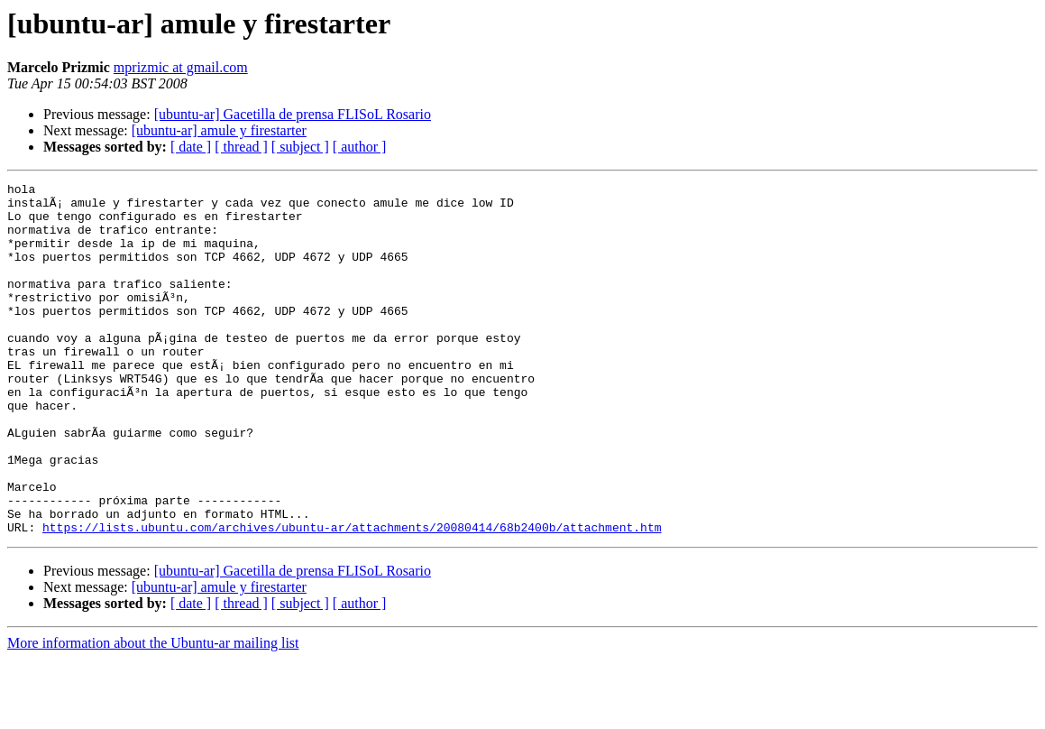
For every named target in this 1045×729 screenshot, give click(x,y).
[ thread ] (241, 146)
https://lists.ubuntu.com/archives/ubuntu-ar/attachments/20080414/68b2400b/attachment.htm (351, 597)
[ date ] (190, 146)
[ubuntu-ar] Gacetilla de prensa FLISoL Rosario (292, 114)
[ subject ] (300, 146)
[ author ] (360, 146)
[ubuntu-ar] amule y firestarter (219, 130)
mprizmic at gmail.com (181, 67)
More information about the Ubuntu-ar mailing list (153, 713)
